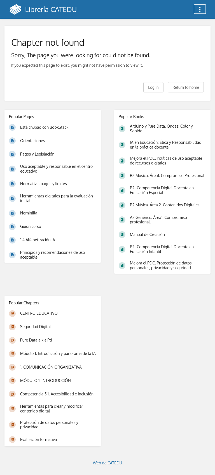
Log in (153, 87)
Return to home (185, 87)
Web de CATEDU (107, 462)
